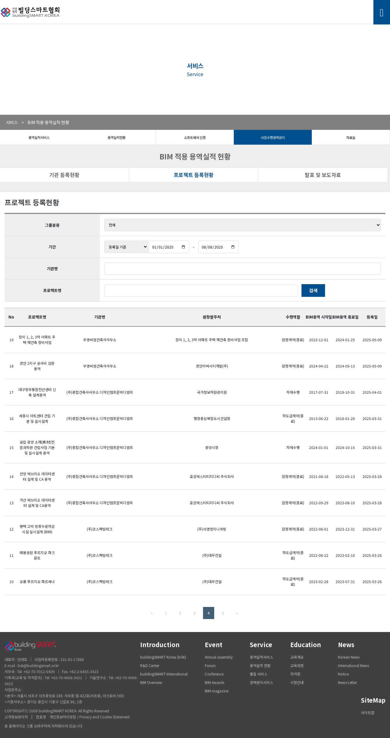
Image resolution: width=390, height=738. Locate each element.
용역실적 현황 (260, 665)
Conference (214, 673)
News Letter (347, 682)
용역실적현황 (117, 137)
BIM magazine (216, 690)
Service (261, 644)
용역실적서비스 (39, 137)
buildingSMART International (164, 673)
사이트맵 (367, 712)
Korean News (348, 656)
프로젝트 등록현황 (194, 174)
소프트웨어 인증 (195, 137)
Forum (210, 665)
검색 (313, 290)
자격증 (295, 673)
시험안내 (297, 682)
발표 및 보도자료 (323, 174)
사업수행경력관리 (273, 137)
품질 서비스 (258, 673)
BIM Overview (151, 682)
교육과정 (297, 665)
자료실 (350, 137)
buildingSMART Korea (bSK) (163, 656)
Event (213, 644)
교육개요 (297, 656)
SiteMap (373, 700)
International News (353, 665)
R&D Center (149, 665)
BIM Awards (214, 682)
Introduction (159, 644)
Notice (343, 673)
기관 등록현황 (64, 174)
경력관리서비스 (261, 682)
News (346, 644)
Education (305, 644)
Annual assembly (219, 656)
